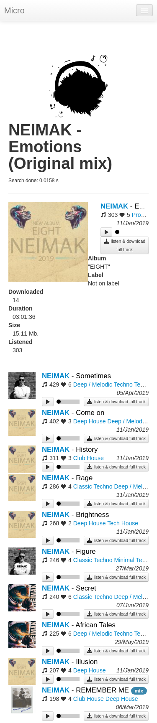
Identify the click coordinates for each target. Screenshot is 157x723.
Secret (86, 588)
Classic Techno (93, 486)
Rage (84, 478)
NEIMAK (114, 206)
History (87, 449)
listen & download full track (124, 245)
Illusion (87, 662)
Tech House (122, 523)
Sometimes (93, 376)
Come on (90, 413)
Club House (88, 458)
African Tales (95, 625)
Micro (14, 10)
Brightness (92, 515)
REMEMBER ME (103, 690)
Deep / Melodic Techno (103, 384)
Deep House (89, 421)
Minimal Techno (134, 560)
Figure (86, 551)
